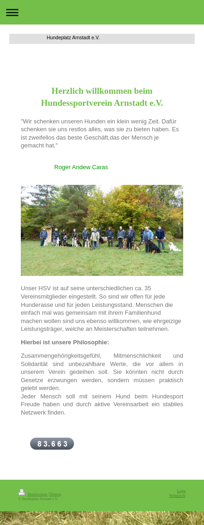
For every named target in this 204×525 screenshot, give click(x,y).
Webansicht (177, 496)
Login (181, 491)
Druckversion (33, 494)
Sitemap (55, 494)
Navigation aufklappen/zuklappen (102, 12)
